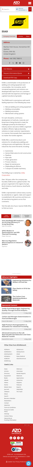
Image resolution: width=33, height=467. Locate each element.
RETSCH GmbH (9, 339)
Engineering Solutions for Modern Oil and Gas (22, 281)
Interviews (20, 371)
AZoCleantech (8, 354)
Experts (19, 387)
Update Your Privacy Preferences (16, 462)
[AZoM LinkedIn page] (11, 438)
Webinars (19, 369)
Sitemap (6, 414)
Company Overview (9, 36)
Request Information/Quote (13, 73)
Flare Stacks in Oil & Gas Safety (21, 289)
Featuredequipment (16, 216)
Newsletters (7, 400)
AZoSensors (20, 349)
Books (6, 378)
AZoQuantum (20, 352)
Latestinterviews (6, 216)
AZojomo (19, 382)
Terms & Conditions (10, 407)
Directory (7, 373)
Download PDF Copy (10, 78)
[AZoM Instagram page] (22, 438)
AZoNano (7, 349)
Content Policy (8, 416)
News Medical (21, 356)
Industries (20, 380)
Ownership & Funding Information (10, 419)
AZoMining (7, 361)
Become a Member (9, 398)
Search (6, 396)
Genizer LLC (8, 329)
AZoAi (18, 354)
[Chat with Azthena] (28, 463)
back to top (27, 425)
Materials (19, 376)
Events (6, 385)
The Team (19, 391)
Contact (6, 403)
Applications (20, 378)
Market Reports (21, 373)
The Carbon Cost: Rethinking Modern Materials (20, 298)
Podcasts (19, 385)
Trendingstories (26, 216)
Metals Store (8, 387)
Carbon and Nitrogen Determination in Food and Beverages (16, 317)
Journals (6, 389)
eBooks (6, 380)
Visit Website (8, 69)
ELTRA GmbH (8, 321)
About (6, 394)
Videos (6, 382)
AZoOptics (7, 356)
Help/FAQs (20, 389)
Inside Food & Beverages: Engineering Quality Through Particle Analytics (16, 309)
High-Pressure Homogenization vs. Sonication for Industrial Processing (15, 325)
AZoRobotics (7, 352)
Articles (6, 371)
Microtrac (8, 313)
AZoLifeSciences (21, 358)
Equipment (7, 376)
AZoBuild (7, 358)
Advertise (7, 405)
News (5, 369)
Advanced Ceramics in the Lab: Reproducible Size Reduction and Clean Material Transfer (16, 334)
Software (6, 391)
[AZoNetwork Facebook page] (14, 438)
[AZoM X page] (18, 438)
